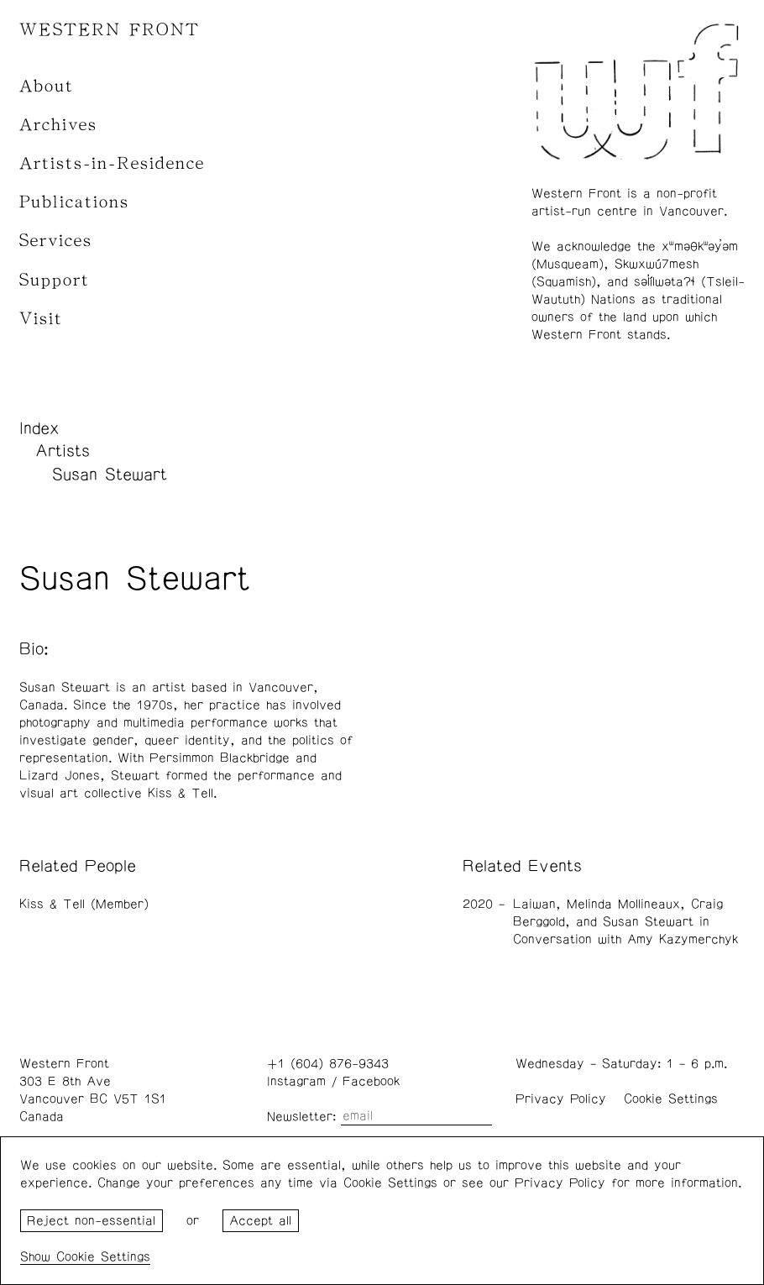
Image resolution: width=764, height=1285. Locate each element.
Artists (62, 451)
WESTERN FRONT (109, 30)
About (46, 86)
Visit (41, 319)
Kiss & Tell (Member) (84, 904)
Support (54, 280)
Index (39, 428)
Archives (58, 125)
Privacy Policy (560, 1099)
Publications (74, 202)
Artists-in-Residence (112, 163)
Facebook (371, 1081)
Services (55, 240)
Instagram (296, 1081)
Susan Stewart (109, 474)
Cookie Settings (671, 1099)
